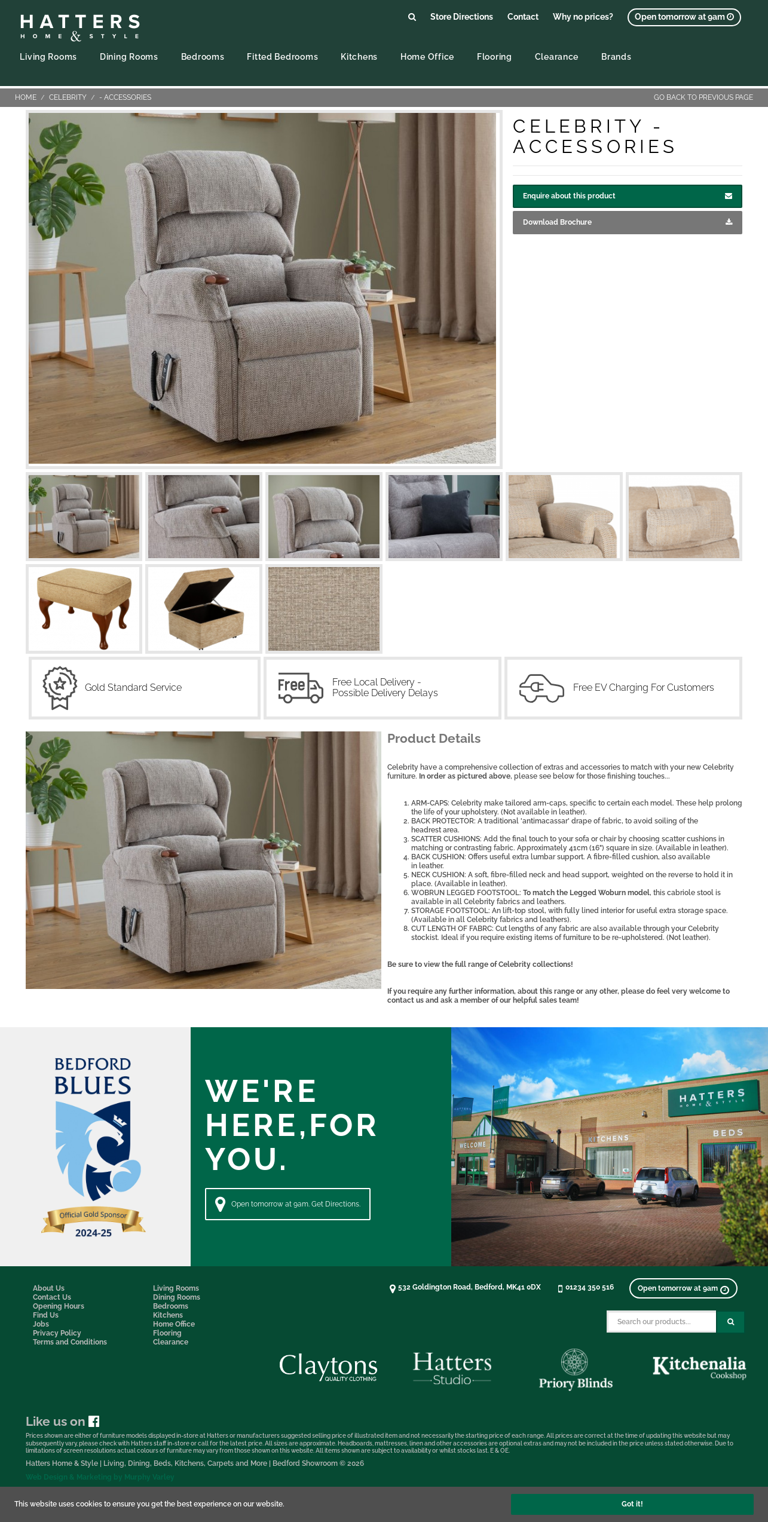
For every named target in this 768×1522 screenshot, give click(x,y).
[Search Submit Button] (730, 1322)
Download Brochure (627, 222)
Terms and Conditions (70, 1342)
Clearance (557, 56)
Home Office (427, 56)
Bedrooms (203, 56)
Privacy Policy (57, 1333)
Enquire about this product (627, 196)
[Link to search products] (412, 16)
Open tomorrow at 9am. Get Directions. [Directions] (287, 1204)
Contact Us (52, 1297)
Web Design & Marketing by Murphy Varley (100, 1477)
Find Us (46, 1315)
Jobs (41, 1324)
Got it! (632, 1504)
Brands (616, 56)
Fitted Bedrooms (282, 56)
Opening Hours (58, 1306)
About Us (49, 1288)
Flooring (494, 56)
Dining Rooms (129, 56)
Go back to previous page (703, 97)
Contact (522, 16)
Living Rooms (48, 56)
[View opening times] (684, 17)
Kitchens (359, 56)
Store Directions (461, 16)
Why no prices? (583, 16)
